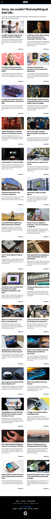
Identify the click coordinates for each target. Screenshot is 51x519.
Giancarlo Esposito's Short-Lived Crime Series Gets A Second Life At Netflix (38, 476)
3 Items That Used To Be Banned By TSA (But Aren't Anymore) (37, 320)
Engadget (15, 508)
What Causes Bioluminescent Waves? (37, 383)
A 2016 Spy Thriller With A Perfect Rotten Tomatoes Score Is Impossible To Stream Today (38, 37)
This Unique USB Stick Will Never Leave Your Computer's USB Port (12, 445)
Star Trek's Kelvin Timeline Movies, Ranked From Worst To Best (37, 133)
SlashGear (36, 508)
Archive (23, 501)
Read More (20, 49)
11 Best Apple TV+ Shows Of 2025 (12, 162)
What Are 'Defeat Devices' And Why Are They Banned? (12, 320)
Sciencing (30, 508)
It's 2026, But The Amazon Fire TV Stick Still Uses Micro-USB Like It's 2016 (13, 101)
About (17, 501)
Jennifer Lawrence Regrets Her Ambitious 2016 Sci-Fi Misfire (12, 36)
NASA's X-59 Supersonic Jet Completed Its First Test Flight (37, 445)
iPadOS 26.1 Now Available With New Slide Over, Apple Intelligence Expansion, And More (12, 289)
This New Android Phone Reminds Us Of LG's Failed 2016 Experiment (37, 69)
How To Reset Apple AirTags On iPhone (12, 256)
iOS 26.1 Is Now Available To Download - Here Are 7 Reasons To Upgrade (37, 224)
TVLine (25, 508)
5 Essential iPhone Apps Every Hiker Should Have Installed (12, 224)
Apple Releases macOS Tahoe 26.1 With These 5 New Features (12, 351)
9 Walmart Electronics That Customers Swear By (11, 193)
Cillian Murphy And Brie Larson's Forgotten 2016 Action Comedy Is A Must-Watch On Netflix (38, 101)
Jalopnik (20, 508)
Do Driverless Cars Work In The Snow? (37, 163)
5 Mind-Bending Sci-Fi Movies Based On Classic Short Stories (12, 132)
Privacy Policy (31, 501)
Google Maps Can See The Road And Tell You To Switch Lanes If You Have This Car (12, 414)
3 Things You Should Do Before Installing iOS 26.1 (37, 413)
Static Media (19, 503)
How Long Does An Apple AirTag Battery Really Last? (12, 383)
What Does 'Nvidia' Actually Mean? (36, 193)
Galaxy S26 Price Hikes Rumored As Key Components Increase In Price (12, 476)
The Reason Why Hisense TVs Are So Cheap (38, 288)
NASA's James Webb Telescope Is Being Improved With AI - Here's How (37, 351)
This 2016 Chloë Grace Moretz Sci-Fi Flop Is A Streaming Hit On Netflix (12, 69)
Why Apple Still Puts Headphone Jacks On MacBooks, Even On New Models (38, 257)
